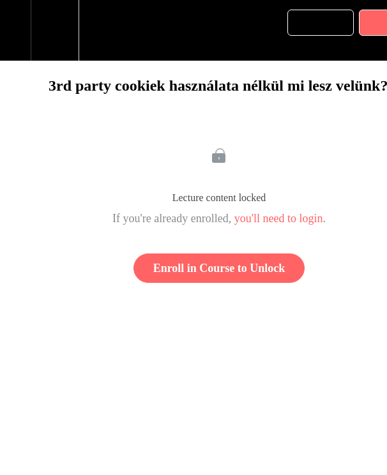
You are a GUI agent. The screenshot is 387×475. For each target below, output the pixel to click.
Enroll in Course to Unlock (219, 268)
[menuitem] (55, 30)
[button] (15, 30)
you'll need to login (278, 218)
